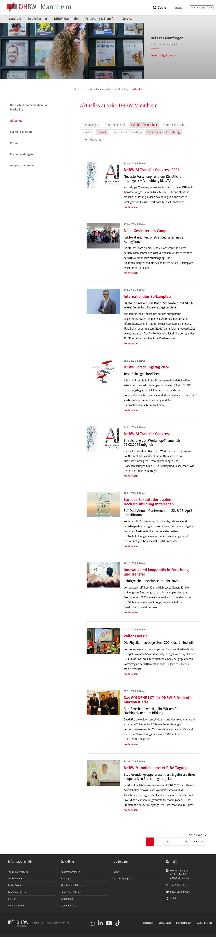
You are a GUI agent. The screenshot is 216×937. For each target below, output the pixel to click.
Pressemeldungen (21, 154)
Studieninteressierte (18, 871)
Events (102, 132)
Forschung (173, 132)
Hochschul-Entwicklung (127, 132)
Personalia (154, 132)
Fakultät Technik (115, 125)
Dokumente (67, 898)
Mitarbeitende (15, 905)
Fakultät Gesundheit (144, 125)
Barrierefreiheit (183, 923)
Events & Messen (21, 132)
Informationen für (201, 7)
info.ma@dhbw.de (180, 891)
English (179, 8)
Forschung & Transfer (100, 19)
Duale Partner (37, 19)
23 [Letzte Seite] (185, 841)
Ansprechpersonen (22, 165)
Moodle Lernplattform (73, 885)
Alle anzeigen (90, 125)
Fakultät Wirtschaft (175, 125)
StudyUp (65, 878)
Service (127, 19)
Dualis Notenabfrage (72, 892)
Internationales (91, 139)
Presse (14, 143)
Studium (15, 19)
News (116, 871)
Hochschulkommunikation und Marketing (29, 107)
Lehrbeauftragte (16, 892)
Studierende (14, 878)
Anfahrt (174, 898)
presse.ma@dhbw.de (163, 55)
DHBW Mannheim (66, 19)
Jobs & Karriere (69, 905)
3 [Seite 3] (167, 841)
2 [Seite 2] (158, 841)
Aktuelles (16, 120)
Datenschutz (165, 923)
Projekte (87, 132)
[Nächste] (198, 842)
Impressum (147, 923)
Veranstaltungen (121, 878)
